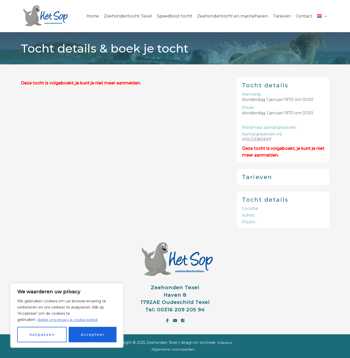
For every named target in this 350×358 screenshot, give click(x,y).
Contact (304, 16)
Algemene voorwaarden (173, 349)
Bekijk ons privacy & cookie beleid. (68, 319)
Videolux (224, 342)
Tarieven (282, 16)
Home (92, 16)
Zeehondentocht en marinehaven (232, 16)
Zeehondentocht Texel (128, 16)
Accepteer (93, 334)
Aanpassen (42, 334)
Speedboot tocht (174, 16)
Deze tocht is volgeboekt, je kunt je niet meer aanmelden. (81, 83)
